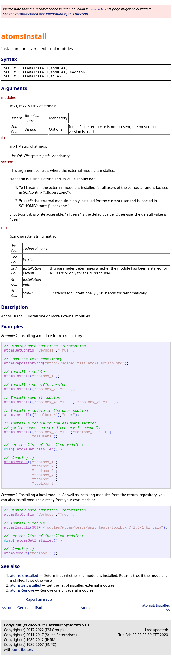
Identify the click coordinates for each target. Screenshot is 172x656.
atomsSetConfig (19, 351)
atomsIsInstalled (24, 575)
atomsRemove (16, 462)
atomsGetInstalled (35, 450)
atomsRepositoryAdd (23, 364)
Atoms (86, 607)
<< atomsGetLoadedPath (22, 607)
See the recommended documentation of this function (45, 13)
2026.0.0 (96, 8)
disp (8, 450)
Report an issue (39, 599)
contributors (22, 649)
